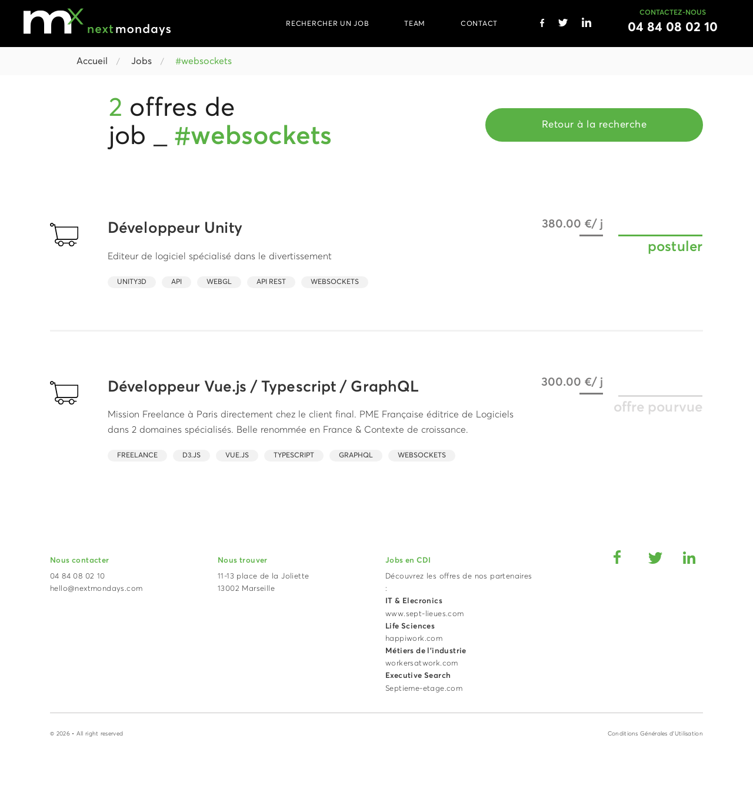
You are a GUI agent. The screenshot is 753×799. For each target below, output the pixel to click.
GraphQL (356, 455)
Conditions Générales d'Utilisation (655, 734)
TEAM (414, 24)
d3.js (191, 455)
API (176, 282)
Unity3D (131, 282)
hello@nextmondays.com (96, 589)
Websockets (335, 282)
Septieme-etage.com (423, 689)
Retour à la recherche (594, 125)
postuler (675, 247)
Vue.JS (237, 455)
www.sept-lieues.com (424, 614)
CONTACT (479, 24)
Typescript (294, 455)
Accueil (92, 61)
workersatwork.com (421, 663)
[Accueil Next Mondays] (97, 22)
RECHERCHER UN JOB (327, 24)
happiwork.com (413, 639)
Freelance (137, 455)
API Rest (271, 282)
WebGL (219, 282)
